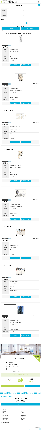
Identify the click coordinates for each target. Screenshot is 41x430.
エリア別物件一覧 (23, 414)
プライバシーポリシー (5, 419)
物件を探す (22, 409)
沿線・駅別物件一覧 (5, 415)
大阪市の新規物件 (7, 8)
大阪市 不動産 (2, 8)
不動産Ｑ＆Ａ (4, 414)
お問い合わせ (23, 418)
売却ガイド (22, 412)
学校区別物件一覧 (23, 415)
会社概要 (22, 416)
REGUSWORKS (38, 427)
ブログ (22, 419)
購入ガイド (3, 412)
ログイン (22, 411)
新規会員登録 (4, 411)
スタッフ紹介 (4, 416)
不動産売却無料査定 (5, 418)
